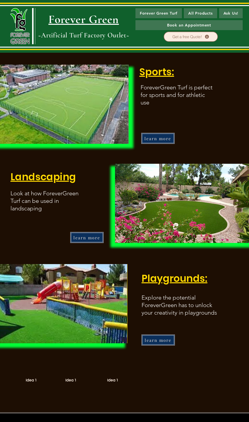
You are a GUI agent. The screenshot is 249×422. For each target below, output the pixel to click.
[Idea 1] (31, 380)
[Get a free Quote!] (191, 37)
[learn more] (158, 138)
